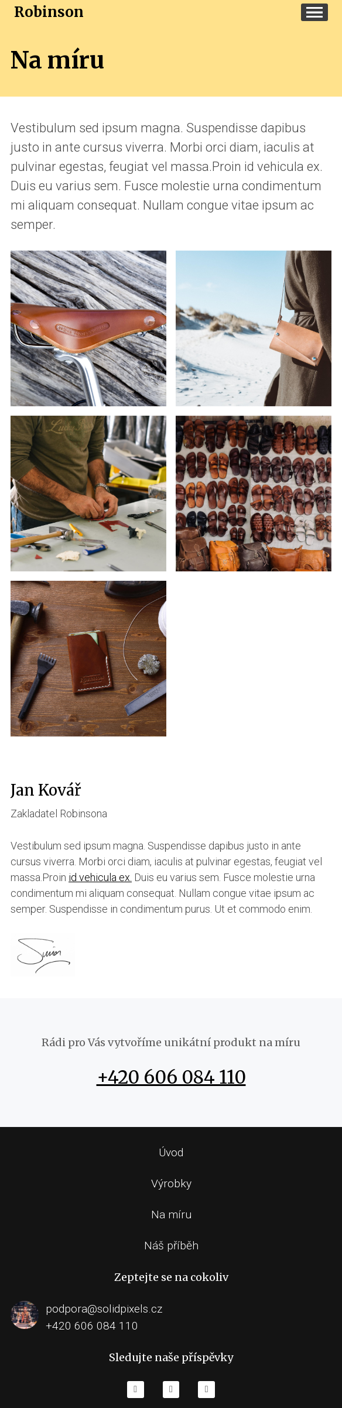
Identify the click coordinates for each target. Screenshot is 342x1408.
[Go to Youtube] (171, 1389)
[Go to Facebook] (135, 1389)
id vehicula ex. (100, 877)
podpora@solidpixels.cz (104, 1308)
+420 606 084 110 (171, 1077)
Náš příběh (171, 1245)
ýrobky (174, 1183)
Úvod (171, 1152)
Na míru (171, 1214)
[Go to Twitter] (206, 1389)
